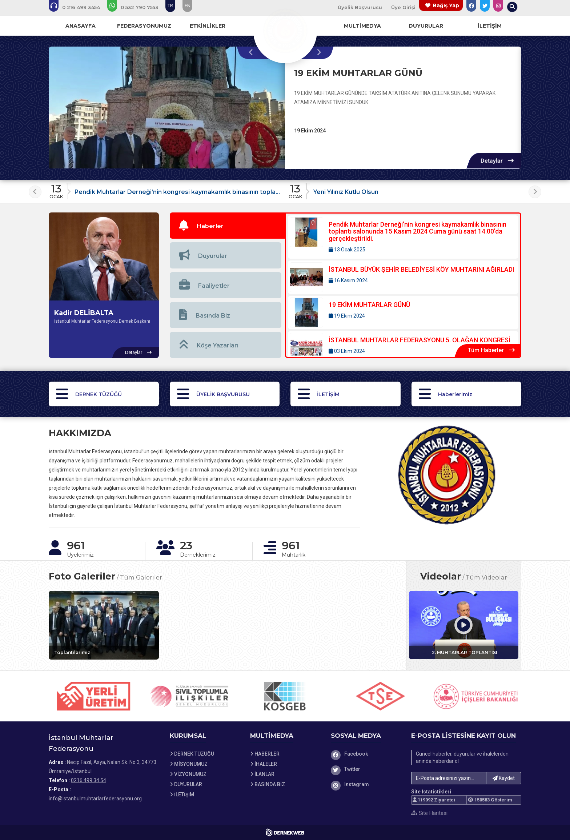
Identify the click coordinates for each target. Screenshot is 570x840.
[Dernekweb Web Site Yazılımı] (285, 832)
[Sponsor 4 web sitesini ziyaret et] (381, 696)
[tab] (227, 225)
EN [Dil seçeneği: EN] (187, 5)
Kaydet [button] (504, 778)
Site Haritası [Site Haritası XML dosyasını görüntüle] (429, 813)
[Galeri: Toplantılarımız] (104, 625)
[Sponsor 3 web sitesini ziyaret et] (285, 696)
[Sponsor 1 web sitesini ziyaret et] (94, 696)
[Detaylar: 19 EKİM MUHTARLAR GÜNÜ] (497, 160)
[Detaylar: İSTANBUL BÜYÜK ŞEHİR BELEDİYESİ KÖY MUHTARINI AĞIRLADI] (403, 277)
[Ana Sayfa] (285, 30)
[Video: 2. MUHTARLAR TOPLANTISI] (464, 625)
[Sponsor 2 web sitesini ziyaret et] (189, 696)
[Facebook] (366, 753)
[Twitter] (366, 769)
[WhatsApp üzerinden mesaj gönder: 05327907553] (137, 7)
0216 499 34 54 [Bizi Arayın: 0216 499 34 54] (88, 780)
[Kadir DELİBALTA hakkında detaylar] (138, 352)
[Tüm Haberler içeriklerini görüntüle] (491, 350)
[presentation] (253, 53)
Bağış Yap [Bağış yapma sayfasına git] (446, 5)
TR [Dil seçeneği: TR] (170, 5)
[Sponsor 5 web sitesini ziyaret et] (476, 696)
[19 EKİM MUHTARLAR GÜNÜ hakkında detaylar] (167, 108)
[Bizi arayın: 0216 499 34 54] (79, 7)
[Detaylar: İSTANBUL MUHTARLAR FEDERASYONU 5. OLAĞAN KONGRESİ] (403, 348)
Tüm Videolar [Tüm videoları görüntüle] (486, 577)
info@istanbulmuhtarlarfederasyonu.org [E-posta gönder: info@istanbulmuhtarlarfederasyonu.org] (95, 798)
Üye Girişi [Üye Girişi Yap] (403, 7)
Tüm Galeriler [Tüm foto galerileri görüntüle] (141, 577)
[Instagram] (366, 784)
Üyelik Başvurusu (360, 7)
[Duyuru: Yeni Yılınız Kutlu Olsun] (405, 189)
